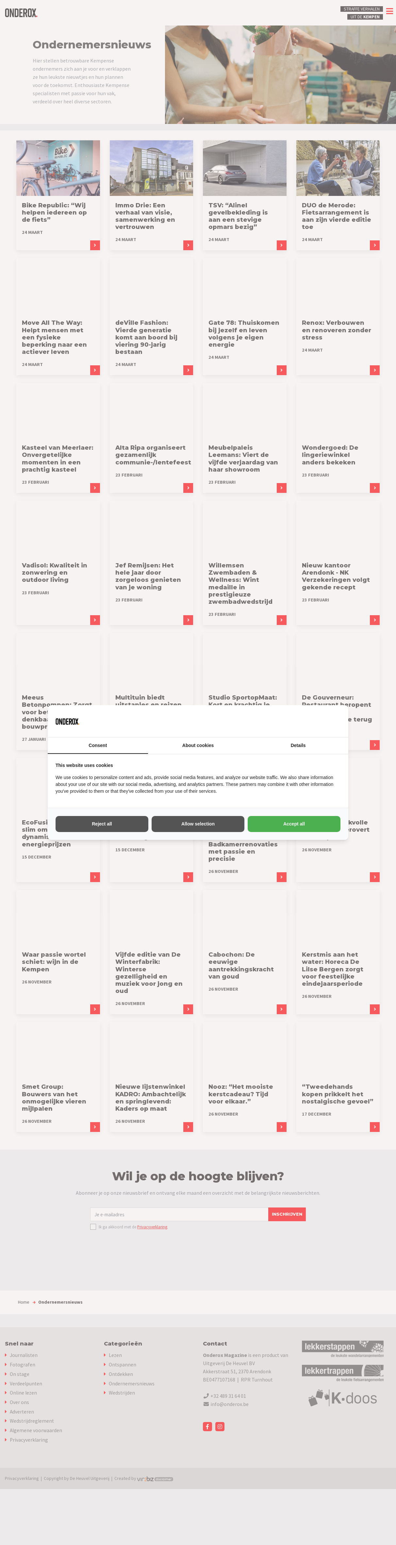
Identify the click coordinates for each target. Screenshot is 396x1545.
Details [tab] (298, 745)
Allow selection (198, 824)
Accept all (294, 824)
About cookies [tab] (198, 745)
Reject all (102, 824)
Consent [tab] (98, 745)
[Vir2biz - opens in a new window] (332, 721)
